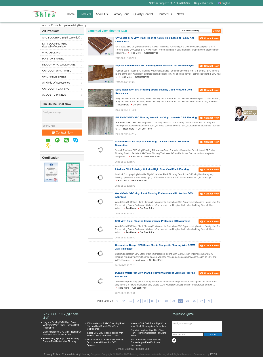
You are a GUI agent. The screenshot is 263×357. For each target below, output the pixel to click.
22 (194, 300)
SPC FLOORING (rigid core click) (61, 37)
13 (130, 300)
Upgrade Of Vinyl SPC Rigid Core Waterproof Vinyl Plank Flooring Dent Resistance (61, 325)
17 (159, 300)
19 (173, 300)
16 (152, 300)
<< (123, 300)
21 (187, 300)
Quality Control (143, 14)
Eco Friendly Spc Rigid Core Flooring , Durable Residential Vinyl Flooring (61, 340)
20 (180, 300)
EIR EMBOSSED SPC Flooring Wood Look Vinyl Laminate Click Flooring (156, 117)
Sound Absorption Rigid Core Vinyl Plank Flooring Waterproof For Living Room (148, 333)
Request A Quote (204, 3)
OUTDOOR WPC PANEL (56, 70)
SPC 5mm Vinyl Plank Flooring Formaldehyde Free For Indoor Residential (146, 342)
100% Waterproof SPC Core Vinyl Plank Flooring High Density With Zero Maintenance (106, 326)
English (227, 3)
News (180, 14)
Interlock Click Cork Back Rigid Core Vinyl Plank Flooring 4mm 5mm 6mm (148, 324)
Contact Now (62, 132)
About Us (102, 14)
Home (71, 14)
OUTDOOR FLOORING (55, 88)
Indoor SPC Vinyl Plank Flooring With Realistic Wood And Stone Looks (105, 334)
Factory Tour (121, 14)
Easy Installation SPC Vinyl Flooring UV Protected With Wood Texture (62, 333)
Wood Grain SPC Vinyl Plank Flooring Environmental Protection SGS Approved (105, 342)
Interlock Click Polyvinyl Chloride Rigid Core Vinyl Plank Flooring (152, 169)
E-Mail (119, 348)
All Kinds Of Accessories (56, 82)
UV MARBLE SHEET (54, 76)
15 (145, 300)
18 (166, 300)
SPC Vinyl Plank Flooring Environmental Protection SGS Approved (152, 221)
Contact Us (164, 14)
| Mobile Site (142, 348)
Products (85, 14)
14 (137, 300)
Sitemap (129, 348)
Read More (135, 53)
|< (116, 300)
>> (201, 300)
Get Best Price (151, 53)
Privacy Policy (52, 354)
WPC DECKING (51, 52)
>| (209, 300)
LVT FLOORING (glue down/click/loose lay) (54, 45)
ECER (213, 354)
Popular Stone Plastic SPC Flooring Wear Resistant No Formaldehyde (154, 65)
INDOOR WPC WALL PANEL (58, 64)
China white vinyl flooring (76, 354)
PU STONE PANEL (53, 58)
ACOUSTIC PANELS (54, 94)
